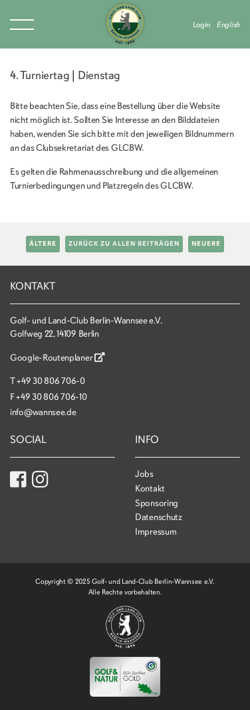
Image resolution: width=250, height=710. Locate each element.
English (228, 24)
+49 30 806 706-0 (50, 381)
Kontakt (150, 488)
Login (202, 24)
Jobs (144, 474)
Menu (22, 24)
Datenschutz (158, 517)
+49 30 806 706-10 (51, 396)
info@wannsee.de (43, 412)
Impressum (155, 531)
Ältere (43, 244)
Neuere (206, 244)
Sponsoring (156, 503)
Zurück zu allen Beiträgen (124, 244)
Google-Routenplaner (57, 357)
